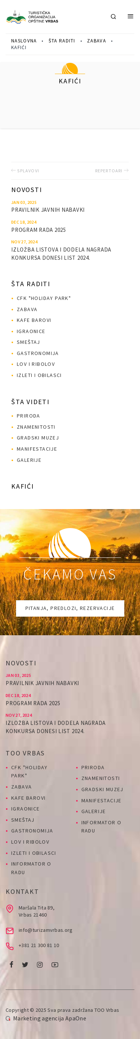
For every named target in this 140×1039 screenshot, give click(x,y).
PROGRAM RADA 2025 (38, 229)
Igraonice (31, 331)
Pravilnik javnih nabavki (48, 209)
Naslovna (24, 41)
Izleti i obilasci (39, 375)
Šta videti (30, 401)
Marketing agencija (38, 1018)
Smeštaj (28, 342)
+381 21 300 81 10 (39, 945)
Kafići (22, 486)
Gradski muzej (38, 437)
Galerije (29, 460)
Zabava (96, 41)
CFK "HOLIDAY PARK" (44, 298)
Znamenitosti (36, 426)
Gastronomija (38, 353)
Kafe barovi (34, 320)
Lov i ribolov (36, 364)
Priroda (28, 415)
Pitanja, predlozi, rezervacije (70, 608)
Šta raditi (62, 41)
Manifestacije (37, 448)
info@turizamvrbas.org (46, 930)
